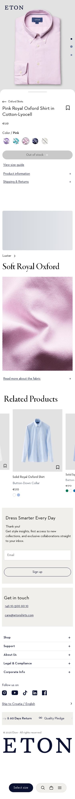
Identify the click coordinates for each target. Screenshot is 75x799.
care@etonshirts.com (19, 615)
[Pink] (25, 141)
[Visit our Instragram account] (4, 692)
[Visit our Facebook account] (44, 692)
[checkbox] (67, 112)
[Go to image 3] (71, 55)
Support (37, 646)
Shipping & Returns (37, 181)
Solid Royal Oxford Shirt (29, 477)
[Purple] (6, 141)
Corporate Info (37, 672)
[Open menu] (59, 788)
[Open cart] (51, 788)
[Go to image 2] (71, 46)
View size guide (13, 165)
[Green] (16, 141)
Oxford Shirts (15, 101)
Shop (37, 638)
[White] (45, 141)
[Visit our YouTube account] (15, 693)
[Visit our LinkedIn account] (34, 692)
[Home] (37, 745)
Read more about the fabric (37, 378)
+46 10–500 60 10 (16, 606)
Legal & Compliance (37, 664)
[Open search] (43, 788)
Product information (37, 173)
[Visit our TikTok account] (25, 692)
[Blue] (35, 141)
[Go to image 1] (71, 39)
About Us (37, 655)
